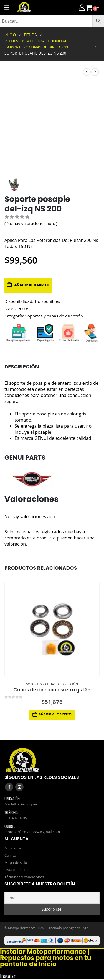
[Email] (52, 898)
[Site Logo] (24, 7)
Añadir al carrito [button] (55, 714)
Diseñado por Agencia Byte (68, 928)
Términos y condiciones (24, 876)
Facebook (9, 787)
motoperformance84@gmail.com (32, 831)
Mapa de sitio (15, 862)
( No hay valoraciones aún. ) (30, 223)
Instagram (19, 787)
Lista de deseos (17, 869)
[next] (95, 72)
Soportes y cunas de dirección (54, 316)
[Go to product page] (52, 629)
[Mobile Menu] (8, 7)
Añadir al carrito (31, 285)
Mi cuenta (12, 848)
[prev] (87, 72)
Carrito (10, 855)
